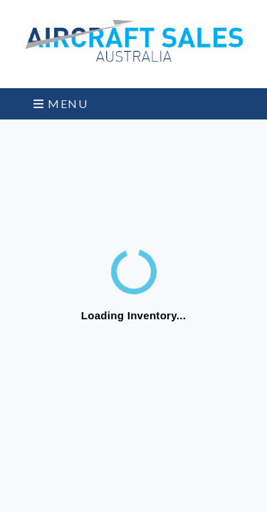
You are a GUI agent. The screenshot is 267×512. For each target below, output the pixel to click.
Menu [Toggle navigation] (60, 103)
